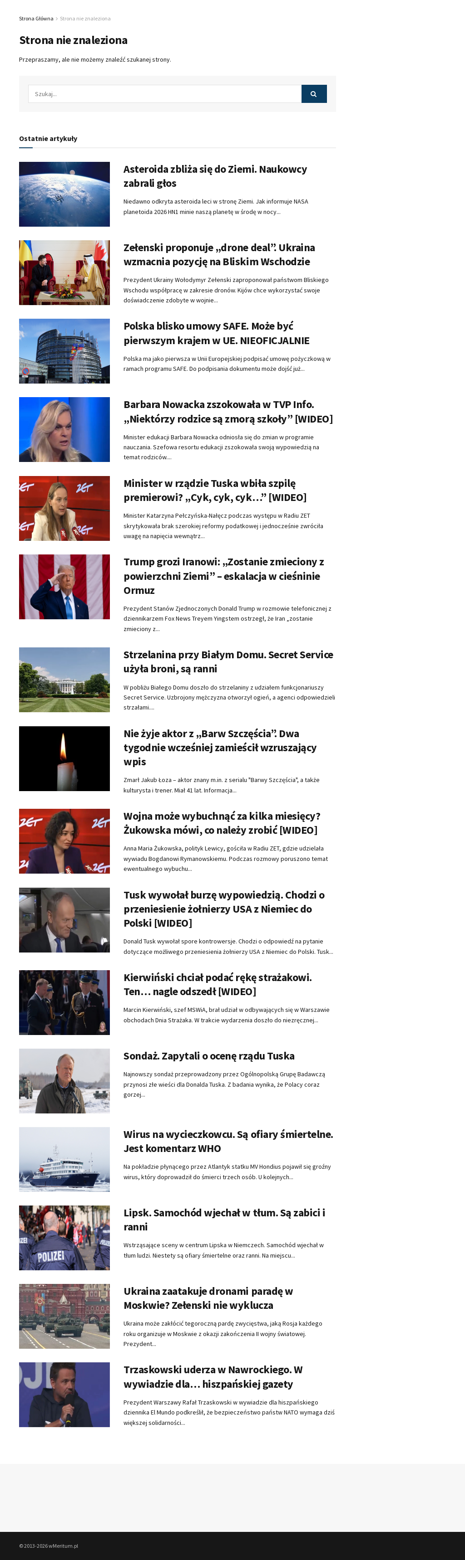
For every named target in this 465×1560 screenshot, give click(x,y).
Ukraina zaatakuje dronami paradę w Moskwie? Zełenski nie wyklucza (208, 1298)
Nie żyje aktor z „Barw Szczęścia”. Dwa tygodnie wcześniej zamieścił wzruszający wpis (220, 747)
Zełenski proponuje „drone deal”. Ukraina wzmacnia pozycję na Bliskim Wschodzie (219, 254)
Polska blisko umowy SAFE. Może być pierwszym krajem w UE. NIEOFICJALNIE (217, 333)
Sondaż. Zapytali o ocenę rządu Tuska (209, 1056)
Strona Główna (36, 18)
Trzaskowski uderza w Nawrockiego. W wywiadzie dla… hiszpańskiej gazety (213, 1376)
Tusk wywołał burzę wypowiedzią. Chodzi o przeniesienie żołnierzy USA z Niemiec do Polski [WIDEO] (224, 909)
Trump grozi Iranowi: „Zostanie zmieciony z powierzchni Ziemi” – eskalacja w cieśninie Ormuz (224, 575)
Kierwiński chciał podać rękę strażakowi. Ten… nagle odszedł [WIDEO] (218, 984)
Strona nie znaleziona (85, 18)
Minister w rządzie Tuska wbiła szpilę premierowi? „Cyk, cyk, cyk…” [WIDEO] (215, 490)
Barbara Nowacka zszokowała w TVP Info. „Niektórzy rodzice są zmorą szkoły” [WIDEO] (228, 411)
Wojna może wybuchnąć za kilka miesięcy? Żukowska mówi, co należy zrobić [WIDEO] (222, 823)
